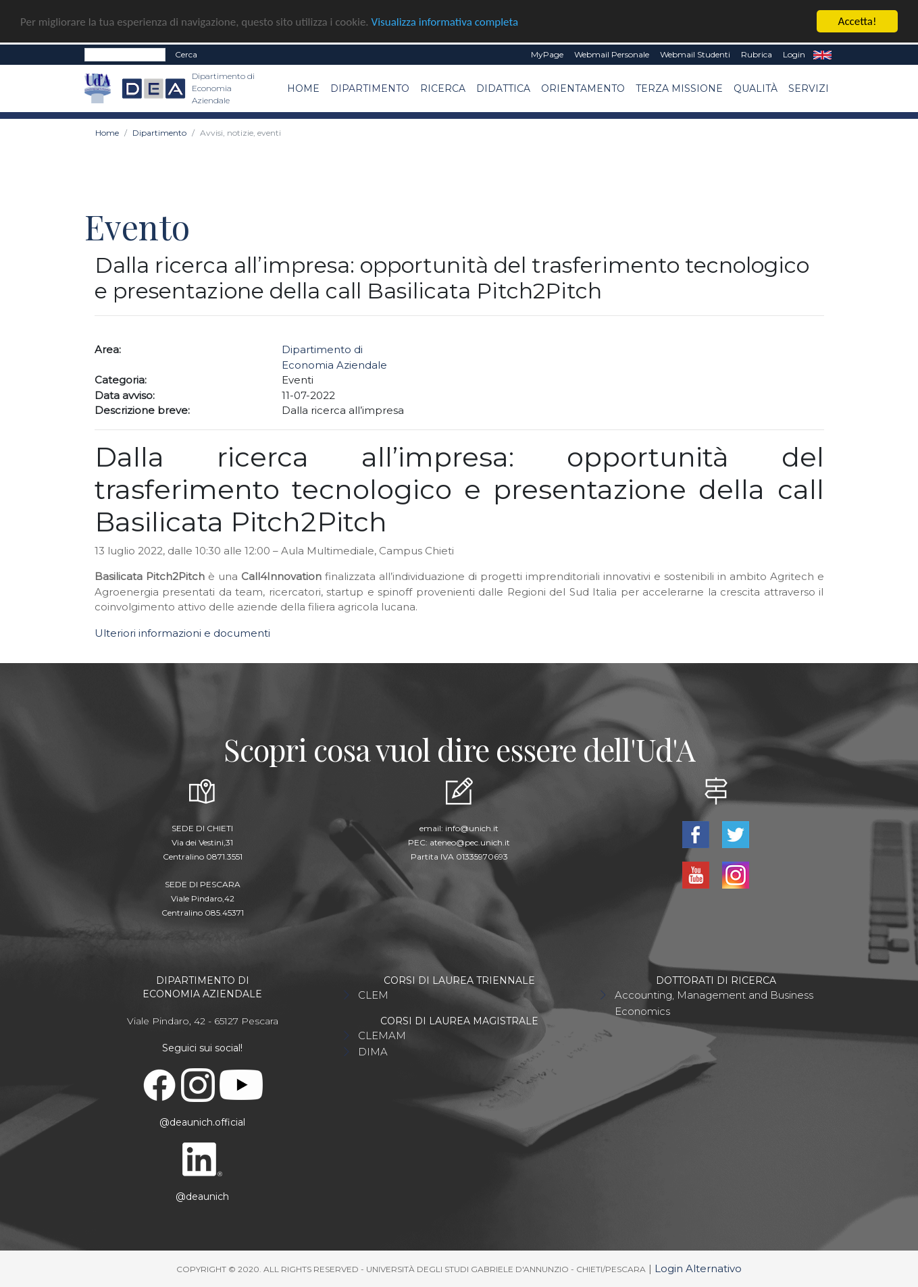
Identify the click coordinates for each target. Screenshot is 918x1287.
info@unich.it (472, 828)
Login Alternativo (698, 1268)
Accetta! (857, 21)
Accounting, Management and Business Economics (714, 1003)
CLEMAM (382, 1035)
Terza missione (679, 88)
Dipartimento (369, 88)
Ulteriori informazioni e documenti (182, 633)
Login (794, 54)
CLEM (373, 995)
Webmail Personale (611, 54)
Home (303, 88)
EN (822, 54)
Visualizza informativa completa (445, 21)
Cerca (186, 54)
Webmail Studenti (695, 54)
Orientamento (583, 88)
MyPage (547, 54)
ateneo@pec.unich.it (470, 842)
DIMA (373, 1051)
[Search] (124, 54)
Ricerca (442, 88)
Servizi (808, 88)
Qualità (755, 88)
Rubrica (756, 54)
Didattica (503, 88)
